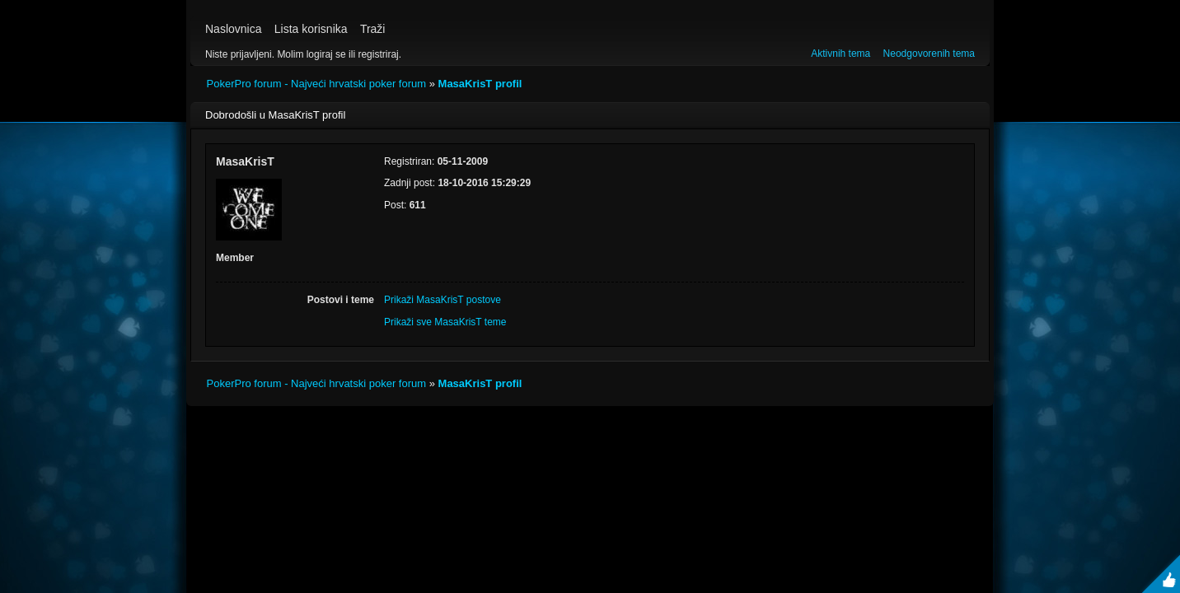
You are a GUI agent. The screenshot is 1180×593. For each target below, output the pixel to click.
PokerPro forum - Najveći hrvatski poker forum (317, 83)
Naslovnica (233, 28)
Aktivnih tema (840, 53)
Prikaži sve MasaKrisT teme (445, 322)
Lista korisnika (311, 28)
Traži (373, 28)
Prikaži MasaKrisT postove (442, 300)
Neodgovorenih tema (929, 53)
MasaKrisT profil (480, 83)
